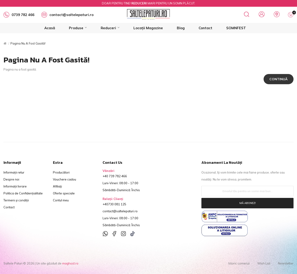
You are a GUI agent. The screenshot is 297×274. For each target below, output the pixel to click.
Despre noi (11, 179)
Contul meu (61, 200)
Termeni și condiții (16, 200)
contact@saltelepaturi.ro (120, 211)
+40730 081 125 (114, 204)
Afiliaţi (57, 186)
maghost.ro (70, 263)
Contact (9, 207)
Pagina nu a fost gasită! (27, 43)
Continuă (278, 79)
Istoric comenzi (239, 263)
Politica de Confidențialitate (23, 193)
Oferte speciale (64, 193)
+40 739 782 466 (115, 176)
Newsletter (286, 263)
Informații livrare (15, 186)
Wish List (263, 263)
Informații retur (13, 172)
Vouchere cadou (64, 179)
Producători (61, 172)
